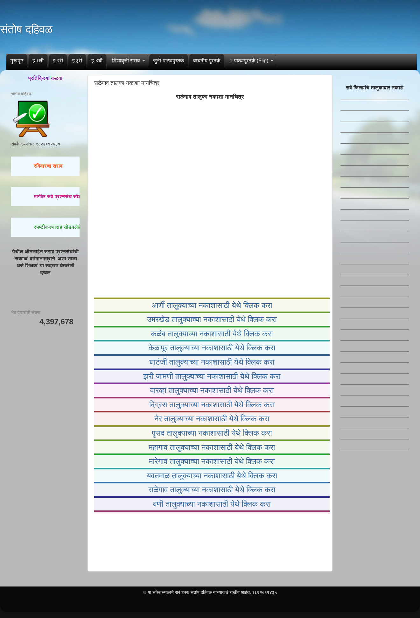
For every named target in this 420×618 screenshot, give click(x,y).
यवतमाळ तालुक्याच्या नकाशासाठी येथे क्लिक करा (212, 475)
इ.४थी (96, 60)
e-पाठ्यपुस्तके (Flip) (248, 60)
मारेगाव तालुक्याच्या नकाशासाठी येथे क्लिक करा (212, 461)
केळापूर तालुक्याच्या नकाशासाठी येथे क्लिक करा (212, 347)
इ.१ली (38, 60)
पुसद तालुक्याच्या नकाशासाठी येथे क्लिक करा (212, 433)
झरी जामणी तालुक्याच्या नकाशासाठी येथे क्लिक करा (212, 376)
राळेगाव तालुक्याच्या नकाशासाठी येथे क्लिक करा (211, 489)
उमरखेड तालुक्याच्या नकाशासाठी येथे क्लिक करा (212, 319)
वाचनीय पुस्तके (206, 60)
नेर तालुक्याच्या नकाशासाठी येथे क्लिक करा (212, 418)
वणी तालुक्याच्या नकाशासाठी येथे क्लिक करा (212, 504)
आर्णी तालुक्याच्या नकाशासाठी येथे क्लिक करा (211, 305)
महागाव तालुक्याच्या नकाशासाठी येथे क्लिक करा (212, 447)
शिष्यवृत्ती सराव (126, 60)
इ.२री (58, 60)
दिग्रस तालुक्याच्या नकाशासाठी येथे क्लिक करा (212, 404)
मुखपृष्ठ (16, 60)
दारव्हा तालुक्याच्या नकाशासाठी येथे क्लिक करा (212, 390)
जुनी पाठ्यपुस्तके (168, 60)
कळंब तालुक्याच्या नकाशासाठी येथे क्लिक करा (212, 333)
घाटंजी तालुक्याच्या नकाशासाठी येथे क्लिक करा (211, 362)
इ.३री (77, 60)
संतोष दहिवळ (26, 29)
